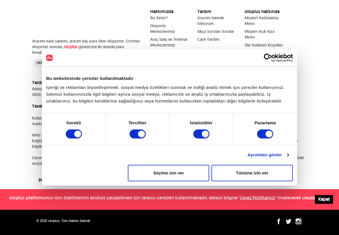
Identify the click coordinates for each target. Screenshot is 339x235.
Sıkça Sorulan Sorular (215, 31)
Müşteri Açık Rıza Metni (259, 34)
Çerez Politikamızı (257, 198)
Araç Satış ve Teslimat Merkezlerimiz (168, 42)
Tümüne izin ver (252, 172)
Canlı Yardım (208, 39)
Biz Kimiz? (159, 17)
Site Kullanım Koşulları (264, 45)
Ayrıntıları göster (264, 154)
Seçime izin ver (168, 172)
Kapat (324, 199)
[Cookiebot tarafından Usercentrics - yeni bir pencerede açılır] (268, 58)
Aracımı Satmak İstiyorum (210, 20)
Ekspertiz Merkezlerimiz (162, 28)
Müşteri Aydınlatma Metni (261, 20)
